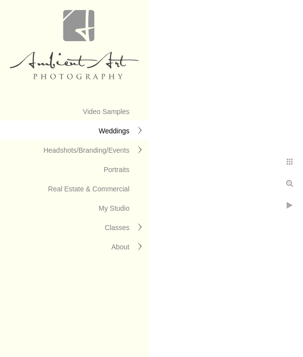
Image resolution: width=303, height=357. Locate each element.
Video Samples (106, 112)
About (120, 247)
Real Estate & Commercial (88, 189)
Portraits (116, 170)
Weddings (114, 131)
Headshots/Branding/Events (86, 150)
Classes (117, 228)
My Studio (114, 208)
